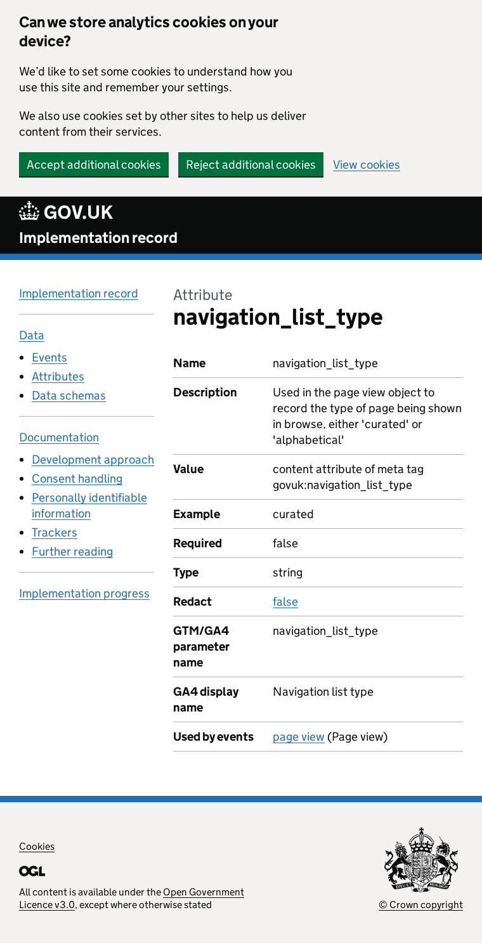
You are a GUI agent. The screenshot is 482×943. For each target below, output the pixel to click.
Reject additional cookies (251, 164)
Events (49, 357)
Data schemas (69, 395)
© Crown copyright (421, 905)
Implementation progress (84, 593)
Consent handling (77, 478)
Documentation (59, 437)
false (285, 601)
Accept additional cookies (94, 164)
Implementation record (98, 237)
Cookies (37, 846)
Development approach (93, 459)
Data (31, 335)
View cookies (366, 165)
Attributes (58, 376)
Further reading (72, 551)
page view (299, 736)
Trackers (54, 532)
